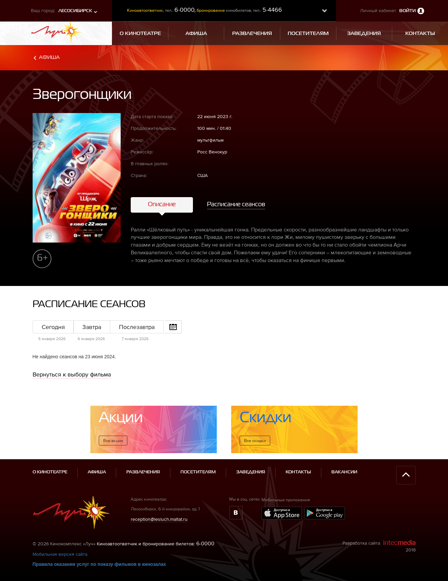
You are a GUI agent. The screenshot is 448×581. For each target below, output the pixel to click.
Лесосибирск (75, 11)
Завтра (91, 326)
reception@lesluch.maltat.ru (159, 519)
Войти (407, 11)
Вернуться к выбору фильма (72, 374)
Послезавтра (137, 326)
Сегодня (53, 326)
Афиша (49, 57)
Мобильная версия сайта (60, 554)
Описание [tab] (162, 205)
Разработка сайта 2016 (379, 546)
